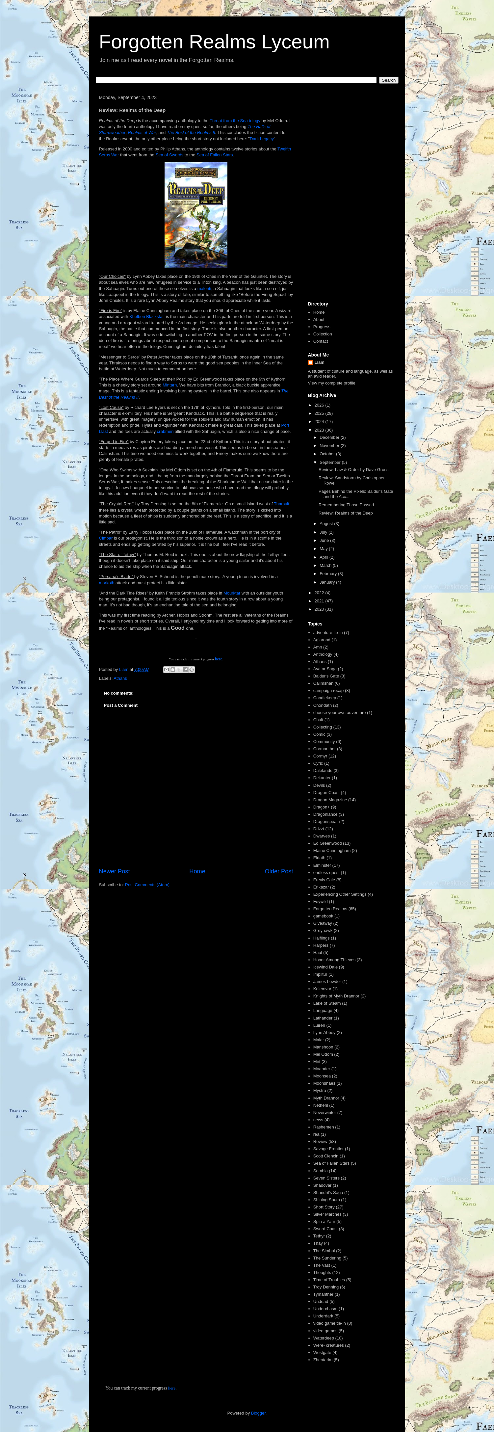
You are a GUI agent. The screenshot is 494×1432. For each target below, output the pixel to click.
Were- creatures (328, 1345)
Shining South (326, 1199)
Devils (319, 785)
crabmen (166, 431)
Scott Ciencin (326, 1156)
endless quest (326, 872)
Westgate (322, 1352)
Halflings (321, 938)
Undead (320, 1301)
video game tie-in (329, 1323)
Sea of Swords (170, 154)
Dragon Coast (326, 792)
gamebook (323, 916)
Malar (318, 1039)
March (326, 565)
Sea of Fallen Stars (214, 154)
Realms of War (142, 132)
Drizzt (318, 828)
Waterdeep (323, 1338)
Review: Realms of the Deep (346, 513)
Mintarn (170, 385)
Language (322, 1010)
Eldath (319, 857)
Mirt (317, 1061)
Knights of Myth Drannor (336, 996)
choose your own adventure (339, 712)
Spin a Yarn (324, 1221)
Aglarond (321, 639)
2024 (320, 421)
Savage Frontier (328, 1148)
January (328, 582)
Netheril (320, 1105)
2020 (320, 609)
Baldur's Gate (326, 676)
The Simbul (324, 1250)
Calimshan (323, 683)
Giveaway (322, 923)
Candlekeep (324, 697)
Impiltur (320, 974)
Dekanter (322, 777)
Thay (318, 1243)
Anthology (322, 654)
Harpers (320, 945)
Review (320, 1141)
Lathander (323, 1018)
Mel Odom (323, 1054)
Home (197, 871)
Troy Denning (326, 1287)
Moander (321, 1068)
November (330, 445)
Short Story (324, 1207)
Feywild (320, 901)
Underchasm (325, 1308)
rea (316, 1134)
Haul (317, 952)
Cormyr (320, 756)
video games (325, 1330)
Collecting (322, 727)
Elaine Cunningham (332, 850)
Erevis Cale (324, 879)
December (330, 437)
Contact (320, 341)
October (328, 453)
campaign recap (328, 690)
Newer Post (114, 871)
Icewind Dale (325, 967)
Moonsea (322, 1076)
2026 (320, 405)
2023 (320, 430)
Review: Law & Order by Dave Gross (353, 469)
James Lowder (327, 981)
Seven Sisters (326, 1178)
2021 (320, 600)
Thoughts (322, 1272)
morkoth (107, 582)
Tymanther (323, 1294)
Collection (322, 333)
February (329, 573)
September (331, 462)
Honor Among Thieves (334, 959)
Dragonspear (325, 821)
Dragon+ (321, 807)
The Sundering (327, 1258)
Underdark (323, 1315)
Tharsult (281, 503)
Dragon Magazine (330, 799)
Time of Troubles (329, 1279)
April (324, 557)
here (218, 658)
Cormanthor (324, 748)
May (324, 548)
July (324, 532)
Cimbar (106, 538)
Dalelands (322, 770)
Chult (318, 719)
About (319, 319)
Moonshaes (324, 1083)
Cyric (318, 763)
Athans (120, 678)
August (327, 523)
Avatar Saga (325, 668)
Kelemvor (322, 988)
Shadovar (322, 1185)
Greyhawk (323, 930)
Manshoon (323, 1047)
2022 (320, 592)
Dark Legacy (262, 138)
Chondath (322, 705)
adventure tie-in (328, 632)
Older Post (279, 871)
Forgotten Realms (330, 908)
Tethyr (319, 1235)
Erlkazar (321, 887)
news (318, 1119)
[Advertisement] (351, 195)
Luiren (319, 1025)
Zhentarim (323, 1359)
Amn (317, 647)
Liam (320, 362)
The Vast (321, 1265)
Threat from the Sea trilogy (235, 120)
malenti (204, 288)
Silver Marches (327, 1214)
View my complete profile (331, 383)
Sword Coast (325, 1228)
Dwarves (321, 836)
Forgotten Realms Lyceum (214, 42)
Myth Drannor (326, 1098)
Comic (319, 734)
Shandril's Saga (328, 1192)
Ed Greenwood (327, 843)
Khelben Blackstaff (147, 316)
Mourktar (232, 593)
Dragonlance (325, 814)
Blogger (258, 1413)
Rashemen (323, 1127)
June (325, 540)
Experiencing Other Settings (340, 894)
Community (324, 741)
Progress (321, 326)
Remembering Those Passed (346, 504)
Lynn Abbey (324, 1032)
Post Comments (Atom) (147, 884)
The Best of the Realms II (191, 132)
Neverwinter (324, 1112)
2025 (320, 413)
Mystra (319, 1090)
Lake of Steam (327, 1003)
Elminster (322, 865)
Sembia (320, 1170)
